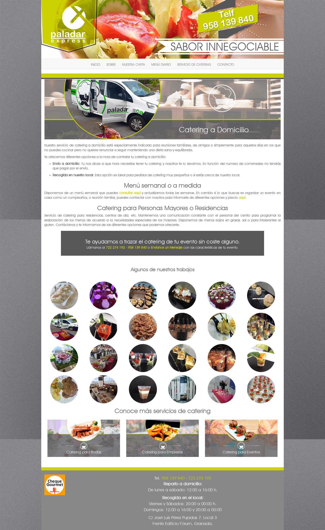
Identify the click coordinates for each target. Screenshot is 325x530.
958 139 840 (137, 247)
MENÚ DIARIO (161, 64)
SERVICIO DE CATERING (194, 64)
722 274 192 (115, 247)
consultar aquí (130, 192)
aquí (242, 197)
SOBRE (111, 64)
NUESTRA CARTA (133, 64)
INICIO (95, 64)
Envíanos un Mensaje (166, 247)
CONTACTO (225, 64)
